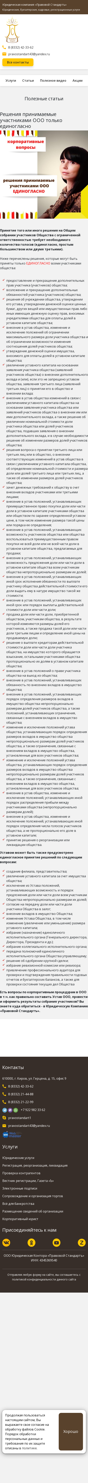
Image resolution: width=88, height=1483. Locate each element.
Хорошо (70, 1431)
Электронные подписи (19, 1188)
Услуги (10, 80)
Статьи (28, 80)
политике (29, 1448)
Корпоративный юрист (20, 1219)
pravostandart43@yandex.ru (29, 54)
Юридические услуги (18, 1158)
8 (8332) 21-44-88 (20, 1094)
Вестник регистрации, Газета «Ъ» (28, 1181)
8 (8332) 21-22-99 (20, 1102)
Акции (78, 80)
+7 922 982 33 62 (33, 1110)
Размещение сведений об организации (32, 1211)
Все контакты (18, 62)
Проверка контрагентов (21, 1173)
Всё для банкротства (18, 1203)
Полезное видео (53, 80)
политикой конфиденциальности (34, 1279)
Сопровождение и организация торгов (32, 1196)
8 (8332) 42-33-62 (20, 47)
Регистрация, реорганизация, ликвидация (34, 1165)
